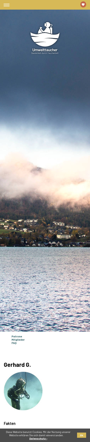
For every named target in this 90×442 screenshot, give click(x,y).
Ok (81, 435)
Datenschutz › (38, 438)
